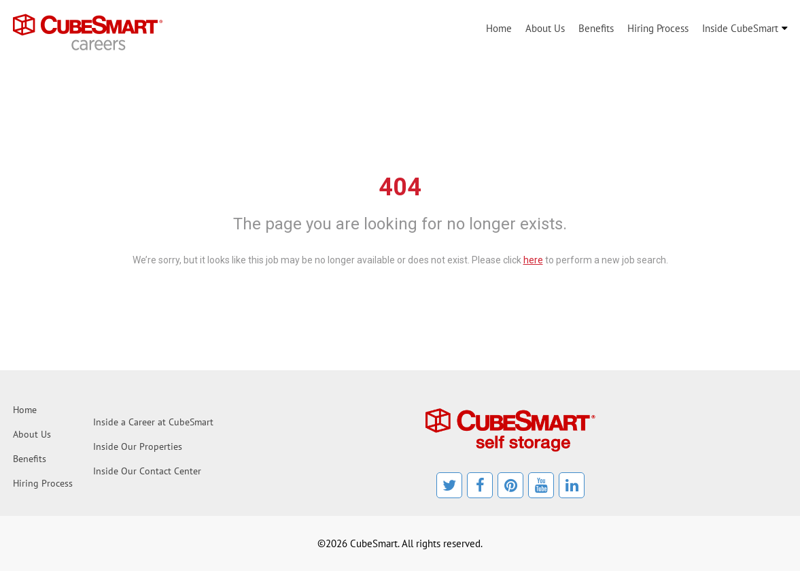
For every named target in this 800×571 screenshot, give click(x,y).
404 (400, 187)
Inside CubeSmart (740, 28)
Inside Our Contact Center (147, 471)
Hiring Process (658, 28)
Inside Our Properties (137, 446)
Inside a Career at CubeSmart (153, 422)
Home (499, 28)
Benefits (596, 28)
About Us (545, 28)
